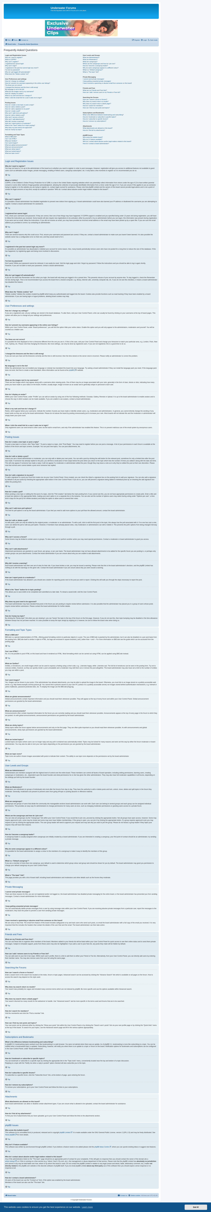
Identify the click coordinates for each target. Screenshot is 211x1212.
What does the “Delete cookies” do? (17, 74)
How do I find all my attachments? (94, 130)
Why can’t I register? (12, 61)
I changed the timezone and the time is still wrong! (21, 87)
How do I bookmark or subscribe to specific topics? (99, 117)
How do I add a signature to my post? (17, 109)
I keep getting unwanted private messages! (97, 81)
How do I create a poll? (12, 111)
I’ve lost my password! (12, 70)
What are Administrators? (91, 57)
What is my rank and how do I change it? (18, 95)
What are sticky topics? (12, 149)
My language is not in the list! (14, 89)
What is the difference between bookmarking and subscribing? (103, 115)
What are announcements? (14, 147)
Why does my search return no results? (95, 101)
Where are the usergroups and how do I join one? (99, 63)
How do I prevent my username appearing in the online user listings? (27, 83)
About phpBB (10, 1135)
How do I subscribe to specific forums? (95, 119)
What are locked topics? (13, 151)
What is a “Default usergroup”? (93, 70)
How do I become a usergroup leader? (95, 65)
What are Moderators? (90, 59)
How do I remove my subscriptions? (94, 121)
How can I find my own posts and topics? (96, 108)
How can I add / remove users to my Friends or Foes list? (101, 92)
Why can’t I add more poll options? (16, 113)
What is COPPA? (10, 59)
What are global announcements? (16, 145)
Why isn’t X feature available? (92, 139)
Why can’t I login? (11, 65)
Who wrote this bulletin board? (93, 137)
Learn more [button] (87, 1207)
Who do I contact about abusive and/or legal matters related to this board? (107, 141)
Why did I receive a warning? (14, 121)
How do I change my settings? (15, 81)
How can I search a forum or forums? (95, 99)
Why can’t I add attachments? (15, 119)
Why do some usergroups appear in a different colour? (100, 68)
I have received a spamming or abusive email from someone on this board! (107, 83)
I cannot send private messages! (93, 79)
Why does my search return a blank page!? (97, 103)
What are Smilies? (11, 141)
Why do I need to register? (13, 57)
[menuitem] (7, 40)
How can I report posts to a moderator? (18, 123)
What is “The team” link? (91, 72)
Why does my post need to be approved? (18, 127)
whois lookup (9, 1161)
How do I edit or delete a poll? (15, 115)
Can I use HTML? (11, 139)
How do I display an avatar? (14, 93)
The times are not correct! (13, 85)
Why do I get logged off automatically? (17, 72)
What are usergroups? (90, 61)
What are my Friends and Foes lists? (95, 90)
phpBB (71, 370)
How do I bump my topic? (13, 129)
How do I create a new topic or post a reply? (19, 105)
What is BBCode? (11, 136)
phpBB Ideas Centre (101, 1147)
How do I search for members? (93, 105)
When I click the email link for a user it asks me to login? (23, 97)
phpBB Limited (65, 1132)
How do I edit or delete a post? (15, 107)
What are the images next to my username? (19, 91)
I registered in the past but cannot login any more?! (21, 68)
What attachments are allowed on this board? (97, 128)
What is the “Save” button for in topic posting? (20, 125)
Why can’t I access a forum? (14, 117)
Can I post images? (11, 143)
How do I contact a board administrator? (96, 143)
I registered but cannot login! (14, 63)
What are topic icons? (12, 153)
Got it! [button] (196, 1207)
